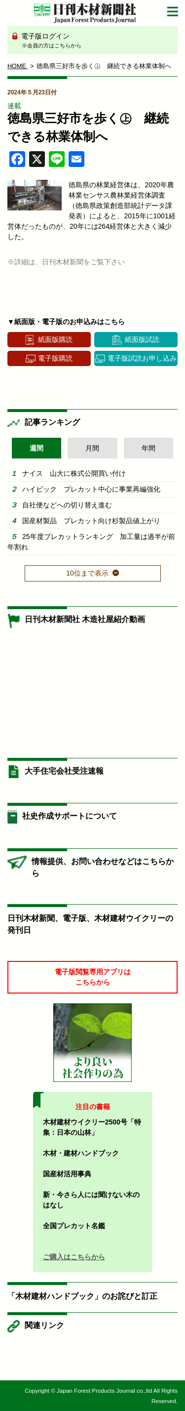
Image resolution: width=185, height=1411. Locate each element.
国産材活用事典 (67, 1174)
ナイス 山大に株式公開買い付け (74, 473)
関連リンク (44, 1325)
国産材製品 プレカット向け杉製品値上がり (91, 521)
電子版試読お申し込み (142, 358)
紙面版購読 (55, 339)
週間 (36, 448)
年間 (148, 448)
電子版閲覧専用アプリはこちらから (93, 977)
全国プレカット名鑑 (74, 1226)
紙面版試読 (142, 339)
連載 (14, 106)
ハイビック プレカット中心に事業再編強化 (91, 489)
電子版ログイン (96, 41)
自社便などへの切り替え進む (67, 505)
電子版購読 (55, 358)
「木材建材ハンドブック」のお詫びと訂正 (82, 1296)
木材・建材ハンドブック (81, 1153)
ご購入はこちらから (74, 1257)
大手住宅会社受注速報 (64, 771)
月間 (92, 448)
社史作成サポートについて (69, 816)
